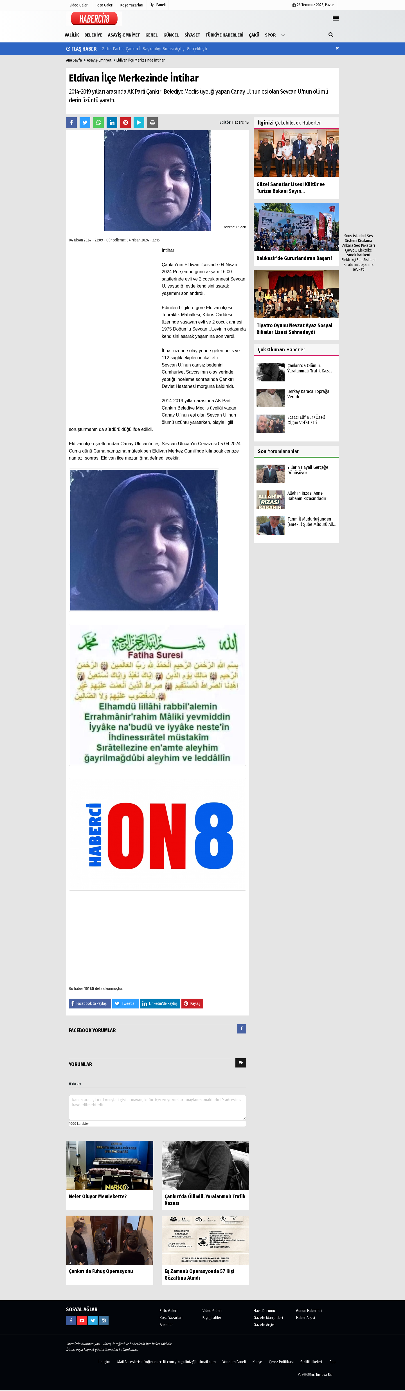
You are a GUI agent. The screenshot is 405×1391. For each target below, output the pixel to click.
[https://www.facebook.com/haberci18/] (71, 1320)
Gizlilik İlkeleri (311, 1362)
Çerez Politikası (281, 1362)
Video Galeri (212, 1310)
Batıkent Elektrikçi (356, 257)
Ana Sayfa (74, 60)
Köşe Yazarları (171, 1317)
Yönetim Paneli (234, 1362)
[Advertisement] (358, 149)
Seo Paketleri (364, 245)
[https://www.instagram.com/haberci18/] (104, 1320)
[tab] (241, 1029)
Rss (333, 1362)
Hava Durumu (264, 1310)
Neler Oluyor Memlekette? (98, 1196)
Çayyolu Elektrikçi (358, 250)
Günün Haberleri (309, 1310)
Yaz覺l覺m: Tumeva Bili (315, 1374)
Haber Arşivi (305, 1317)
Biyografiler (211, 1317)
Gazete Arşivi (264, 1324)
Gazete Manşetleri (268, 1317)
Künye (257, 1362)
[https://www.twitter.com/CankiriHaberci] (93, 1320)
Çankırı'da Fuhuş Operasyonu (101, 1271)
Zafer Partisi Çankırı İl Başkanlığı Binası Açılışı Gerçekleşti (154, 48)
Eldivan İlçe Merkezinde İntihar (140, 60)
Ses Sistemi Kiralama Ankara (357, 241)
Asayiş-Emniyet (99, 60)
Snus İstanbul (355, 236)
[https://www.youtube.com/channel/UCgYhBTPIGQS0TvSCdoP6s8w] (82, 1320)
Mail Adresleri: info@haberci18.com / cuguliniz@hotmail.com (166, 1362)
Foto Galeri (168, 1310)
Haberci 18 (240, 122)
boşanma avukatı (363, 267)
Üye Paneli (158, 5)
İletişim (104, 1362)
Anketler (166, 1324)
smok (351, 255)
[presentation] (241, 1028)
